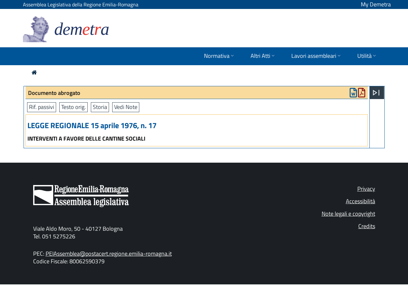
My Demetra (376, 4)
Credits (366, 226)
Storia (100, 107)
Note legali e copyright (348, 213)
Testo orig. (73, 107)
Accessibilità (360, 201)
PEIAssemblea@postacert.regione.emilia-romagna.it (109, 253)
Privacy (366, 188)
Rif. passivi (41, 107)
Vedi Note (125, 107)
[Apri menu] (376, 92)
